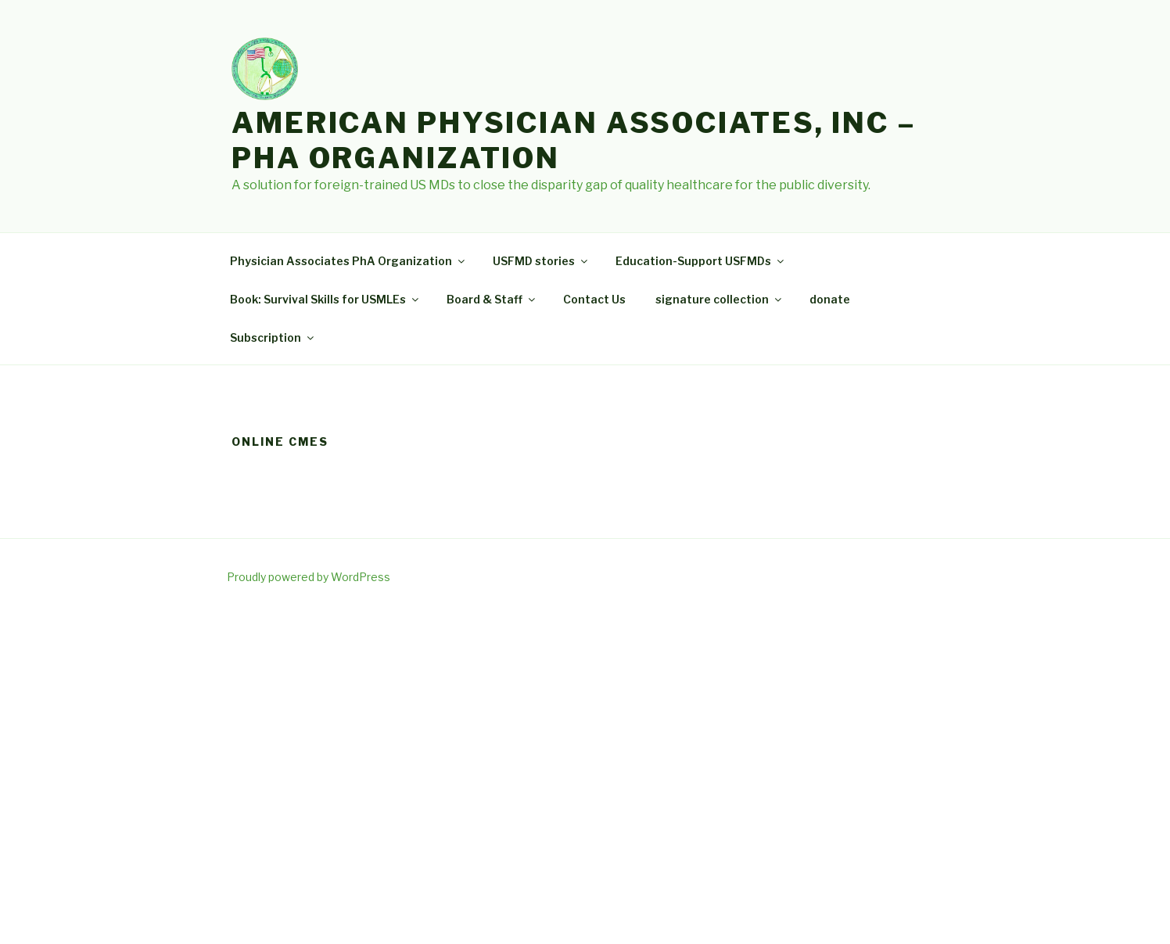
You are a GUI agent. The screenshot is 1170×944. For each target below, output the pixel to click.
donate (829, 299)
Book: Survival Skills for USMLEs (325, 299)
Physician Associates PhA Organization (348, 260)
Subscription (273, 337)
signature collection (719, 299)
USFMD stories (541, 260)
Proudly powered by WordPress (308, 576)
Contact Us (594, 299)
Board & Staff (492, 299)
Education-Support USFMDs (701, 260)
